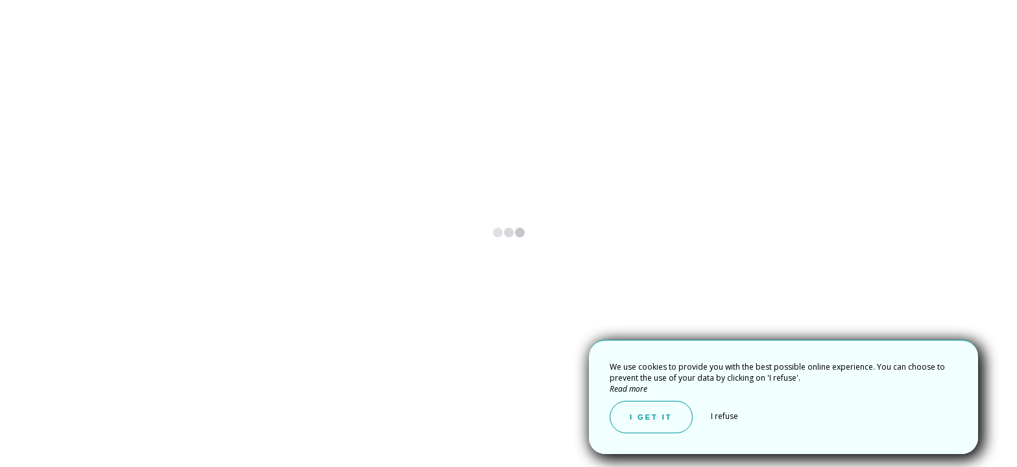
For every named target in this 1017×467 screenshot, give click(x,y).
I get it (651, 417)
